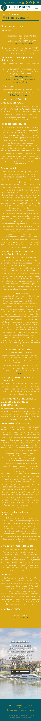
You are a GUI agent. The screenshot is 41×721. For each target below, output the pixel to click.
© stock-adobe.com (20, 618)
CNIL (20, 373)
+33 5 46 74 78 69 (20, 708)
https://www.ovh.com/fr (20, 95)
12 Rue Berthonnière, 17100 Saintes (20, 710)
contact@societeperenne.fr (20, 44)
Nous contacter (20, 672)
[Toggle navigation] (37, 8)
